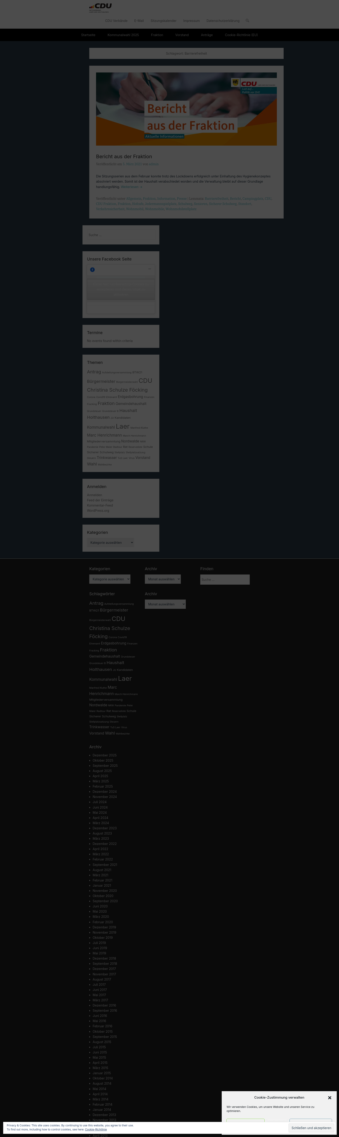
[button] (329, 1097)
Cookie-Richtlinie (96, 1129)
